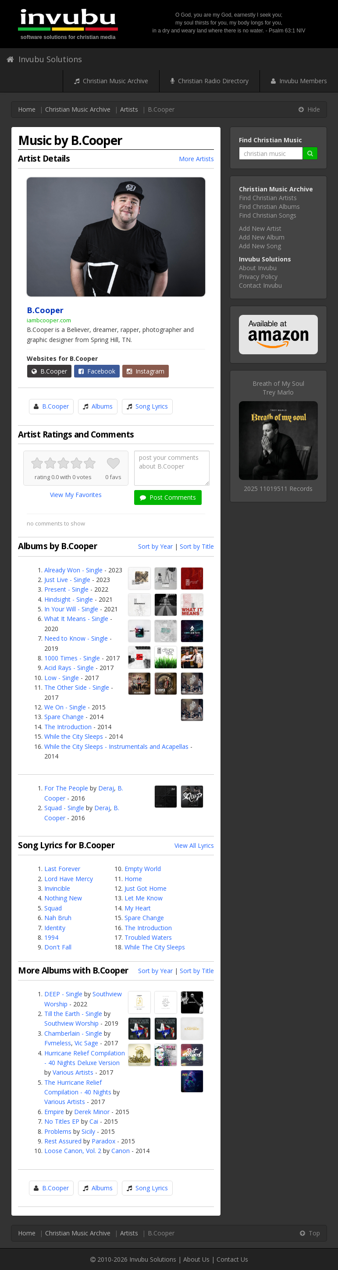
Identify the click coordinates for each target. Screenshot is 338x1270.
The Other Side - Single (76, 687)
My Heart (138, 908)
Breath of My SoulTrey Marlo (278, 387)
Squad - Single (64, 808)
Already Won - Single (73, 570)
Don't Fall (57, 947)
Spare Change (64, 717)
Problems (57, 1131)
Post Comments (168, 497)
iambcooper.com (49, 320)
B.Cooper (49, 371)
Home (27, 109)
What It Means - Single (76, 618)
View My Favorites (76, 494)
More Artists (196, 159)
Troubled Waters (148, 937)
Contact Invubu (260, 285)
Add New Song (260, 246)
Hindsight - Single (68, 599)
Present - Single (66, 589)
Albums (102, 406)
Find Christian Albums (269, 206)
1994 (51, 937)
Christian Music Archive (111, 81)
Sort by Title (197, 546)
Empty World (143, 868)
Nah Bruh (57, 918)
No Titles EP (61, 1121)
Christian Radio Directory (210, 81)
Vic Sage (86, 1043)
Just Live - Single (67, 579)
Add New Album (262, 237)
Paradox (103, 1141)
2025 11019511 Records (278, 488)
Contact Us (232, 1259)
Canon (120, 1151)
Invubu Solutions (44, 59)
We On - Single (65, 707)
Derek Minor (92, 1112)
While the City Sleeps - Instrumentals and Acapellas (116, 746)
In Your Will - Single (71, 609)
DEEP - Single (63, 994)
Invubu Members (299, 81)
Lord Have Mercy (68, 879)
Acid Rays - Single (69, 667)
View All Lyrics (194, 845)
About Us (196, 1259)
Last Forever (62, 868)
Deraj (106, 788)
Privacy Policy (258, 276)
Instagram (145, 371)
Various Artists (73, 1072)
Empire (54, 1112)
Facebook (96, 371)
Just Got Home (146, 888)
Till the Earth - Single (73, 1013)
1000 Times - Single (72, 658)
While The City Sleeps (155, 947)
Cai (93, 1121)
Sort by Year (155, 546)
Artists (129, 109)
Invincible (57, 888)
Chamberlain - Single (73, 1033)
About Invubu (258, 268)
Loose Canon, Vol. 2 (72, 1151)
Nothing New (63, 898)
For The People (66, 788)
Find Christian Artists (268, 198)
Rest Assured (63, 1141)
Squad (53, 908)
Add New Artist (260, 228)
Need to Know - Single (76, 638)
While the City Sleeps (73, 736)
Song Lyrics (151, 406)
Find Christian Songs (267, 215)
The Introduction (68, 727)
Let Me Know (144, 898)
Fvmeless (57, 1043)
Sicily (88, 1131)
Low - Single (61, 678)
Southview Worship (71, 1023)
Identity (54, 928)
